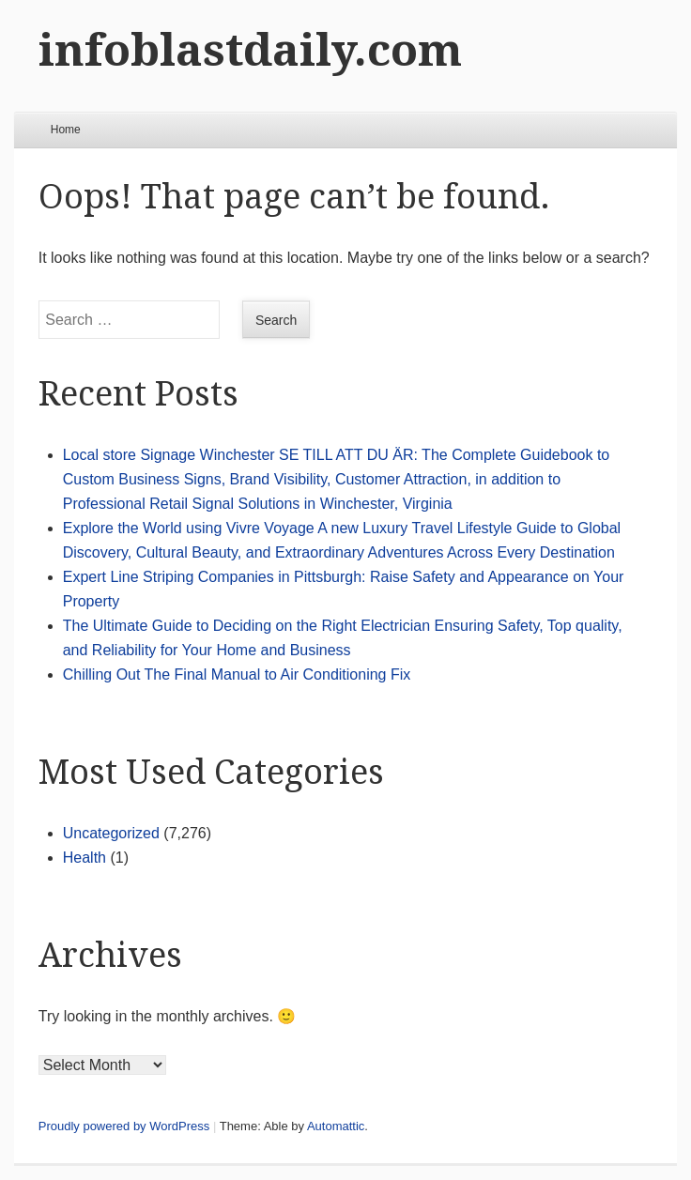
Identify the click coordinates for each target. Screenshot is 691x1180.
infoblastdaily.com (250, 50)
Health (84, 858)
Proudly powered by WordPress (124, 1126)
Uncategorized (111, 833)
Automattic (335, 1126)
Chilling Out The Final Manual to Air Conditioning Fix (237, 674)
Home (66, 129)
